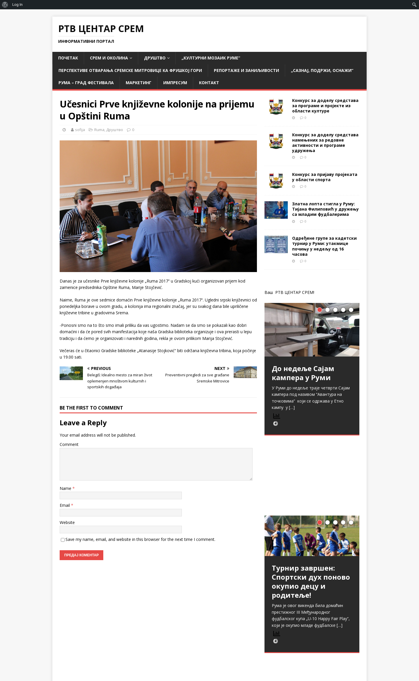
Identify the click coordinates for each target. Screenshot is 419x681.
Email (65, 505)
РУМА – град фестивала (86, 82)
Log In (17, 4)
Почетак (68, 58)
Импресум (175, 82)
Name (66, 488)
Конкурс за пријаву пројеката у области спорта (324, 177)
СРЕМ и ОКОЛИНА (109, 58)
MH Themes (138, 668)
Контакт (209, 82)
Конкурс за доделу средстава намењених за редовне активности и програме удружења (325, 143)
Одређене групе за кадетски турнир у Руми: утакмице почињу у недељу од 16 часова (324, 246)
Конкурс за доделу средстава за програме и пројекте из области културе (325, 106)
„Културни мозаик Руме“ (211, 58)
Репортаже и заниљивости (246, 70)
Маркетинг (138, 82)
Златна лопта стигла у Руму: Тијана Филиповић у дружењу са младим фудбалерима (325, 209)
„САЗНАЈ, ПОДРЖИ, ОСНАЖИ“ (322, 70)
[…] (292, 407)
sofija (80, 129)
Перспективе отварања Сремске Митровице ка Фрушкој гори (130, 70)
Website (67, 522)
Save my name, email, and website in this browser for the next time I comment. (140, 539)
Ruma (99, 129)
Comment (69, 444)
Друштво (155, 58)
